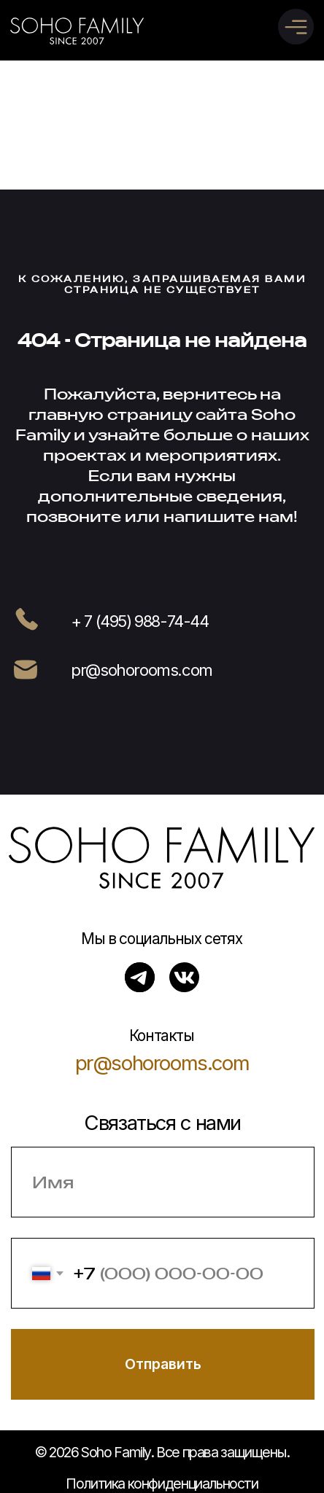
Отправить (163, 1364)
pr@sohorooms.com (162, 1062)
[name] (163, 1182)
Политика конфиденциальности (162, 1483)
